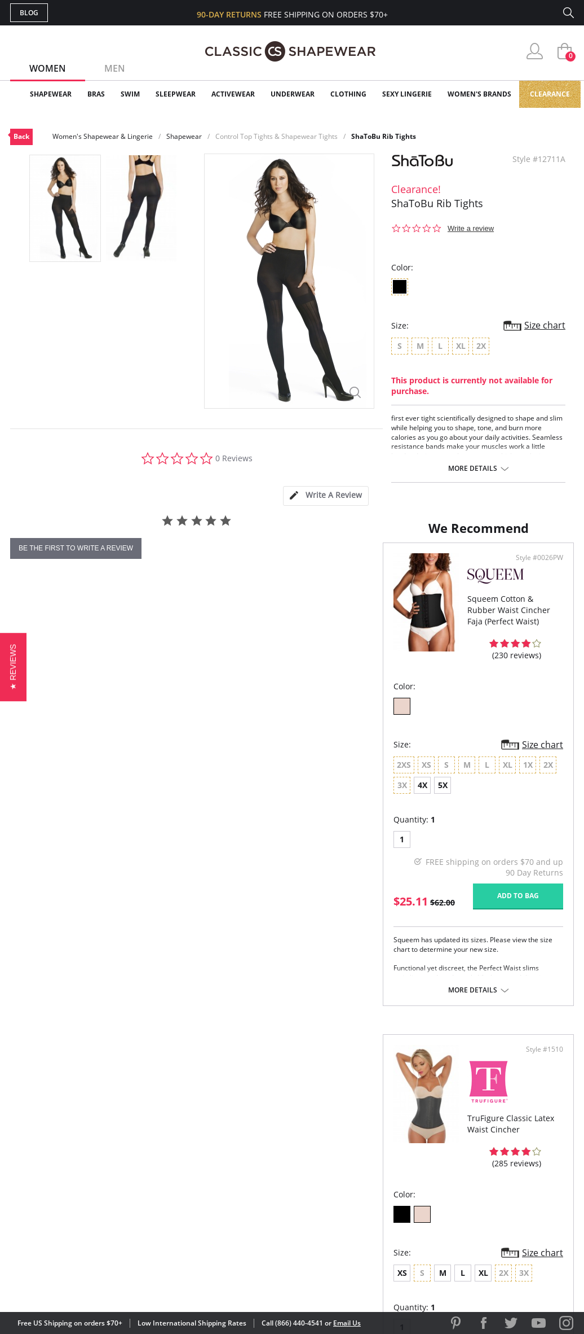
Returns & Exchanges (246, 1202)
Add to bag (230, 922)
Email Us (347, 1323)
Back (21, 136)
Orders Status (232, 1166)
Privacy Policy (378, 1202)
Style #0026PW (252, 611)
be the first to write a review (76, 548)
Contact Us (225, 1221)
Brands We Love (381, 1166)
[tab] (326, 496)
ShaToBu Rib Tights (383, 136)
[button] (13, 667)
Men (114, 68)
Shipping (218, 1184)
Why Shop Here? (381, 1130)
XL (394, 812)
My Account (227, 1148)
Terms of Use (98, 1283)
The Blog (367, 1184)
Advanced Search (238, 1130)
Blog (29, 13)
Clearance (550, 94)
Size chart (544, 325)
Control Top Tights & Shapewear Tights (276, 136)
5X (236, 811)
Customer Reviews (387, 1148)
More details (472, 468)
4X (216, 811)
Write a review (471, 228)
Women (47, 68)
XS (313, 812)
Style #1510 (540, 611)
